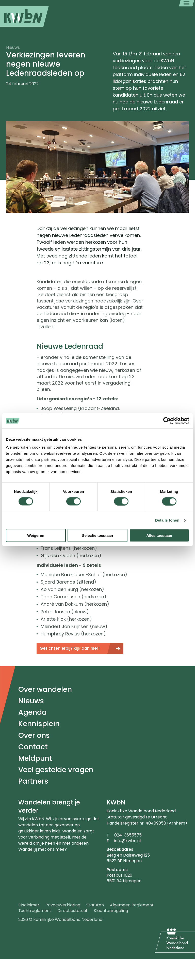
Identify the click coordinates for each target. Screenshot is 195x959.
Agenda (32, 712)
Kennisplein (39, 724)
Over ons (34, 735)
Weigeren (35, 535)
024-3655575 (128, 835)
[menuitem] (24, 16)
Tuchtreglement (34, 911)
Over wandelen (45, 689)
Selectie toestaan (97, 535)
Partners (33, 781)
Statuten (95, 905)
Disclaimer (28, 905)
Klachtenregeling (111, 911)
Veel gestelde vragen (55, 770)
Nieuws (31, 701)
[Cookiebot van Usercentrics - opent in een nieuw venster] (167, 420)
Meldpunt (35, 758)
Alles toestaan (159, 535)
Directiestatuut (72, 911)
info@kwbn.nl (127, 841)
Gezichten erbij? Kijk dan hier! (70, 648)
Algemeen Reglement (132, 905)
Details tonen (167, 520)
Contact (33, 747)
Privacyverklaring (62, 905)
